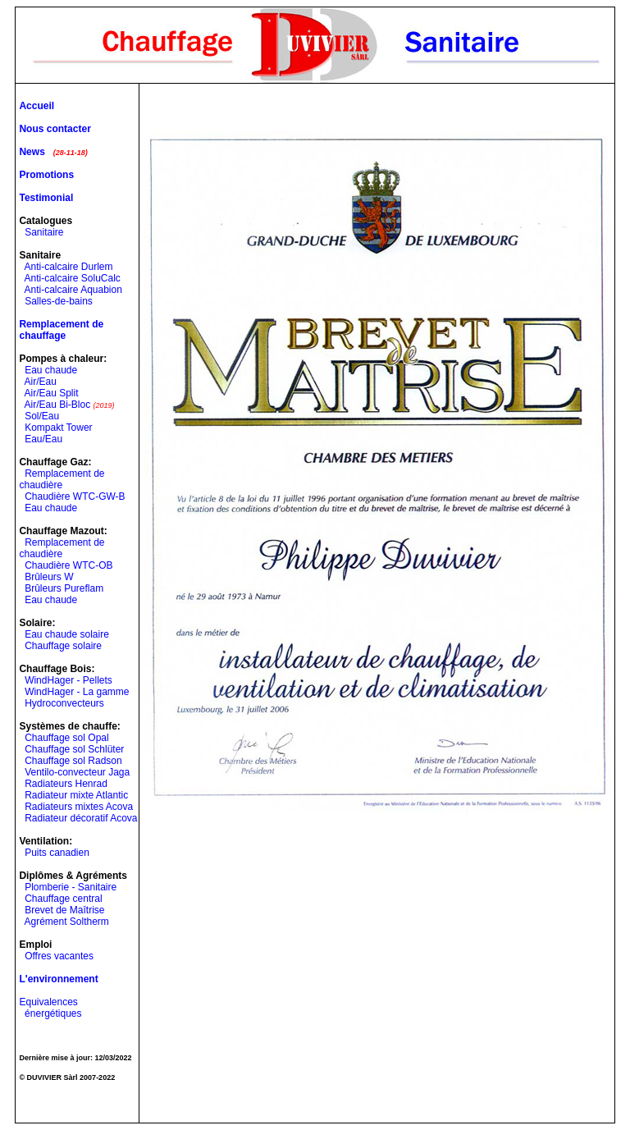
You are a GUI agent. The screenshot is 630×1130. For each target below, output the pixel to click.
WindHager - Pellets (68, 680)
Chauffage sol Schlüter (74, 749)
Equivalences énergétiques (50, 1007)
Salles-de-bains (59, 301)
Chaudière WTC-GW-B (75, 496)
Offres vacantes (59, 956)
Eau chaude (51, 370)
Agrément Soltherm (66, 921)
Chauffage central (64, 898)
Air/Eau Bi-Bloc (57, 404)
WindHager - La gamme (77, 692)
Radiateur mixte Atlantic (76, 795)
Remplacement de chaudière (61, 479)
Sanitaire (44, 232)
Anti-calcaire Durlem (68, 266)
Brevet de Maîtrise (64, 910)
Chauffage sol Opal (67, 737)
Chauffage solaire (63, 646)
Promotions (46, 175)
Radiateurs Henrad (66, 783)
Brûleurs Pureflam (64, 588)
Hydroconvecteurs (64, 703)
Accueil (36, 106)
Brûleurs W (49, 577)
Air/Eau (40, 381)
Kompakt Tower (58, 427)
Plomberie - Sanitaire (70, 887)
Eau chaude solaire (67, 634)
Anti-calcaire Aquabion (72, 289)
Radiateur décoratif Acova (81, 818)
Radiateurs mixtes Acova (79, 806)
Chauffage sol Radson (73, 760)
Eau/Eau (43, 439)
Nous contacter (54, 129)
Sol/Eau (42, 416)
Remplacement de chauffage (61, 329)
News (31, 152)
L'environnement (58, 979)
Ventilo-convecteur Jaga (77, 772)
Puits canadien (57, 852)
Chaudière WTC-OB (68, 565)
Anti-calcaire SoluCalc (72, 278)
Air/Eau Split (51, 393)
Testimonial (46, 198)
